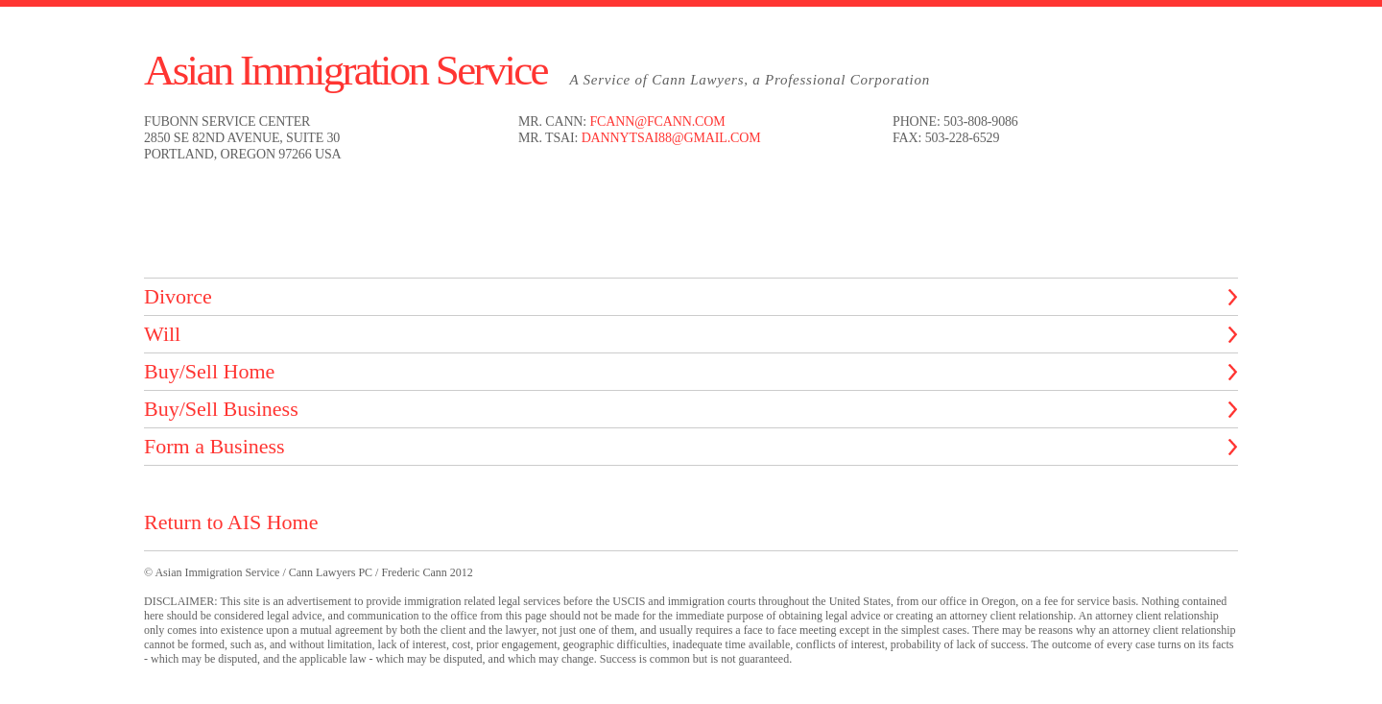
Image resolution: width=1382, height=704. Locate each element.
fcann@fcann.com (657, 121)
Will (162, 334)
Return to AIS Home (231, 522)
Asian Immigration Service (345, 70)
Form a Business (214, 446)
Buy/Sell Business (221, 409)
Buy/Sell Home (209, 371)
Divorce (178, 296)
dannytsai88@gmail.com (671, 138)
